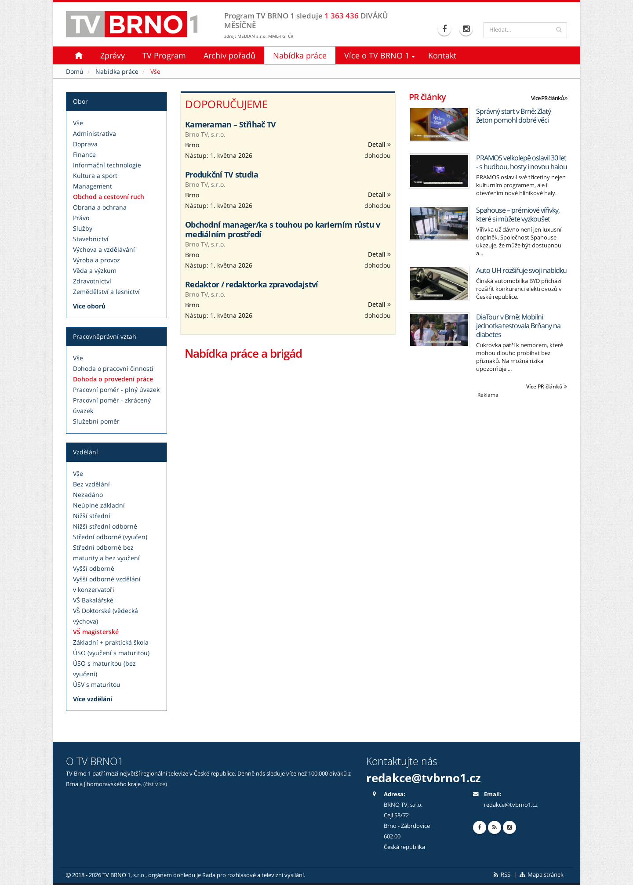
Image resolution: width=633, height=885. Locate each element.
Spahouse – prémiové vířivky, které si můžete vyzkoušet (518, 214)
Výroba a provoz (96, 260)
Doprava (85, 144)
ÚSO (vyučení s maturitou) (111, 653)
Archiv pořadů (229, 55)
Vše (78, 123)
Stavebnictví (91, 239)
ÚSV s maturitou (96, 684)
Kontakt (442, 55)
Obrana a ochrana (100, 207)
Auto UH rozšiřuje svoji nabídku (521, 270)
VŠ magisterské (96, 631)
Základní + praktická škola (111, 642)
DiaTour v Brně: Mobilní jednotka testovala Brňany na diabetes (518, 325)
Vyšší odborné (93, 568)
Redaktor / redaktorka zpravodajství (251, 284)
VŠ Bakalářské (93, 600)
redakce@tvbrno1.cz (423, 778)
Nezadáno (88, 494)
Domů (75, 71)
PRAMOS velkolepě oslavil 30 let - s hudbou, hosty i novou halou (521, 162)
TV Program (164, 55)
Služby (82, 228)
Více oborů (89, 306)
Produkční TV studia (221, 174)
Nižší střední (91, 515)
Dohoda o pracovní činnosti (113, 368)
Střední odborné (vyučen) (110, 537)
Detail (379, 144)
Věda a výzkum (94, 270)
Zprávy (112, 55)
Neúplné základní (99, 505)
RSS (501, 874)
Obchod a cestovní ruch (108, 196)
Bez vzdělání (91, 484)
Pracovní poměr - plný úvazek (116, 389)
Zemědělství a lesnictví (106, 291)
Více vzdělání (92, 699)
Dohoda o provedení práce (113, 379)
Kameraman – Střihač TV (230, 124)
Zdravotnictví (92, 281)
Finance (84, 154)
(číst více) (155, 784)
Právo (81, 218)
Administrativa (94, 133)
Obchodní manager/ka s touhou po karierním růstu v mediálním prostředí (282, 229)
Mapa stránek (541, 874)
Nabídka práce (300, 55)
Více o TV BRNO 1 (376, 55)
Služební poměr (96, 421)
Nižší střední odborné (105, 526)
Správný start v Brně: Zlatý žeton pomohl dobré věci (513, 115)
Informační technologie (107, 165)
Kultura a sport (95, 175)
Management (92, 186)
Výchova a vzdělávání (104, 249)
